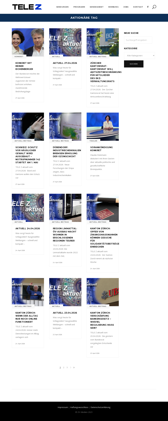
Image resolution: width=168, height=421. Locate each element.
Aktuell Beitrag (98, 56)
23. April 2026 (57, 335)
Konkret (19, 56)
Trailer (93, 141)
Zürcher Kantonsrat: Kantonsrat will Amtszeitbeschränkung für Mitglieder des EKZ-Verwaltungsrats (106, 72)
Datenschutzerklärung (100, 407)
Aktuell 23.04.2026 (65, 313)
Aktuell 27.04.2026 (65, 63)
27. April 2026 (19, 98)
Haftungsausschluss (79, 407)
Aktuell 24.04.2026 (27, 228)
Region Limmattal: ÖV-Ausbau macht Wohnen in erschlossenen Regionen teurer (65, 234)
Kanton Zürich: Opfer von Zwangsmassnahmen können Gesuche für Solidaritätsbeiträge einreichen (104, 237)
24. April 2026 (20, 250)
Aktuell (56, 56)
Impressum (63, 407)
